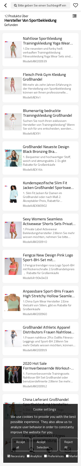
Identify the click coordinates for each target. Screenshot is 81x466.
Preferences (54, 456)
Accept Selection (43, 444)
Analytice (34, 456)
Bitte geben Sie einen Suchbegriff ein (42, 5)
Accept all (20, 444)
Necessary (16, 456)
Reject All (68, 444)
